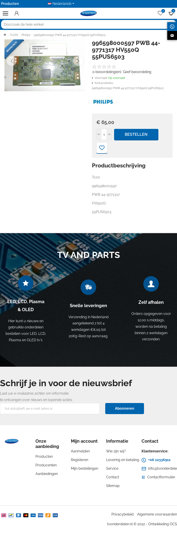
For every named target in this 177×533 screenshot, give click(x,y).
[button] (12, 61)
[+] (109, 134)
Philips (25, 35)
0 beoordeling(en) (106, 72)
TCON (14, 35)
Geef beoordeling (137, 72)
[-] (99, 134)
